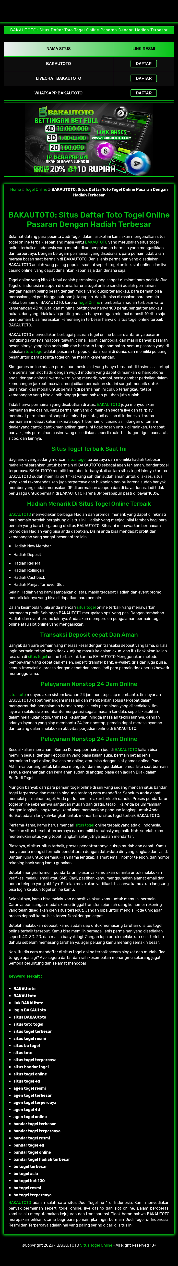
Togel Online (36, 189)
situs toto (17, 694)
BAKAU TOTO (108, 404)
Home (15, 189)
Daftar (144, 64)
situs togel (77, 459)
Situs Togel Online (96, 1245)
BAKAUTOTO (96, 242)
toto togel (34, 351)
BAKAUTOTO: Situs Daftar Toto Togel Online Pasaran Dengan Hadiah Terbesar (89, 30)
